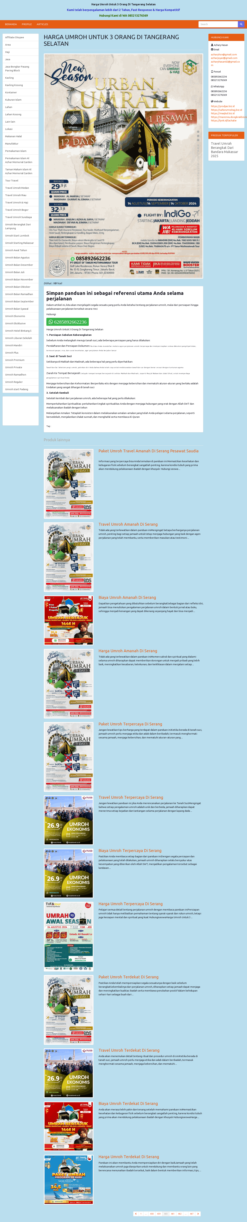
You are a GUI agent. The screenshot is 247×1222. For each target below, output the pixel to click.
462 (180, 1214)
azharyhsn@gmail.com (224, 54)
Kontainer (11, 92)
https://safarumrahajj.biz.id (226, 109)
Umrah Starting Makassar (19, 242)
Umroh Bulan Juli (14, 272)
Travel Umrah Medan (17, 187)
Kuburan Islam (13, 99)
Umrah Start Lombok (17, 235)
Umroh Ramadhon (15, 374)
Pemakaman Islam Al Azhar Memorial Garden (18, 160)
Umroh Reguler (14, 382)
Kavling (9, 77)
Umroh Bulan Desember (19, 264)
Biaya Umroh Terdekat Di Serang (128, 1103)
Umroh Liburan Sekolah (18, 338)
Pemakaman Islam (15, 151)
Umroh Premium (14, 360)
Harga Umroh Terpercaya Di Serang (131, 904)
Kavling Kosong (14, 85)
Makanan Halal (13, 136)
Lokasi (8, 129)
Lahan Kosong (13, 114)
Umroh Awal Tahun (16, 250)
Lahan (8, 107)
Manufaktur (11, 143)
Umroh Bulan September (19, 301)
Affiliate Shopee (14, 37)
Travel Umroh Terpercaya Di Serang (131, 797)
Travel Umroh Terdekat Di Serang (129, 1050)
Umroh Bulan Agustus (17, 257)
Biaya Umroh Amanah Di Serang (127, 597)
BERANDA (11, 24)
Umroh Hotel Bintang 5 (18, 330)
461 (173, 1214)
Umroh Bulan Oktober (17, 286)
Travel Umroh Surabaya (18, 217)
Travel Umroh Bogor (16, 209)
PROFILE (27, 24)
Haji (7, 52)
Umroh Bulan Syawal (16, 308)
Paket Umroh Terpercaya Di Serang (130, 724)
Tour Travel (11, 180)
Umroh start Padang (16, 389)
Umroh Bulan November (19, 279)
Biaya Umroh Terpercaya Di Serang (130, 850)
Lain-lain (10, 121)
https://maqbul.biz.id (223, 113)
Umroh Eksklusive (15, 323)
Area (8, 44)
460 (166, 1213)
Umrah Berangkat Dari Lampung (18, 226)
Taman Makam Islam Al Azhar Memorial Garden (18, 171)
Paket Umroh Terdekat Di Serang (129, 977)
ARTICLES (42, 24)
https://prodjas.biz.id (223, 106)
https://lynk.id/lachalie (224, 120)
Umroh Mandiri (13, 345)
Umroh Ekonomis (15, 316)
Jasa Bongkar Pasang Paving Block (17, 68)
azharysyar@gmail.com (224, 58)
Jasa (7, 59)
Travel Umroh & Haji (16, 202)
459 (159, 1214)
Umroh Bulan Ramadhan (19, 294)
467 (191, 1214)
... (146, 1214)
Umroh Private (13, 367)
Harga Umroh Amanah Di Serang (128, 651)
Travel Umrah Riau (15, 195)
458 (152, 1214)
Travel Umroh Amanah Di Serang (128, 524)
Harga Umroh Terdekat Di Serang (129, 1156)
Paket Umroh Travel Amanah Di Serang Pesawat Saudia (149, 451)
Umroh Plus (11, 352)
